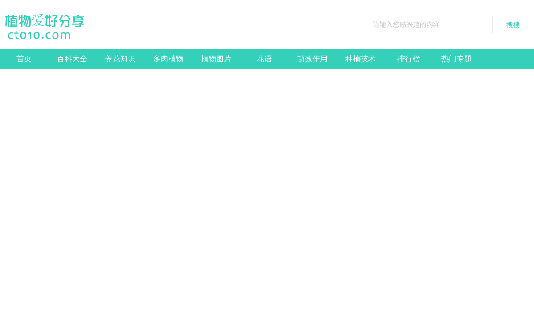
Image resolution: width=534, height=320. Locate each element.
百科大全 (72, 59)
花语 (264, 59)
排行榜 (408, 59)
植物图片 (216, 59)
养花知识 (120, 59)
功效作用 (312, 59)
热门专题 (456, 59)
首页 (24, 59)
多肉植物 (168, 59)
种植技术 (360, 59)
